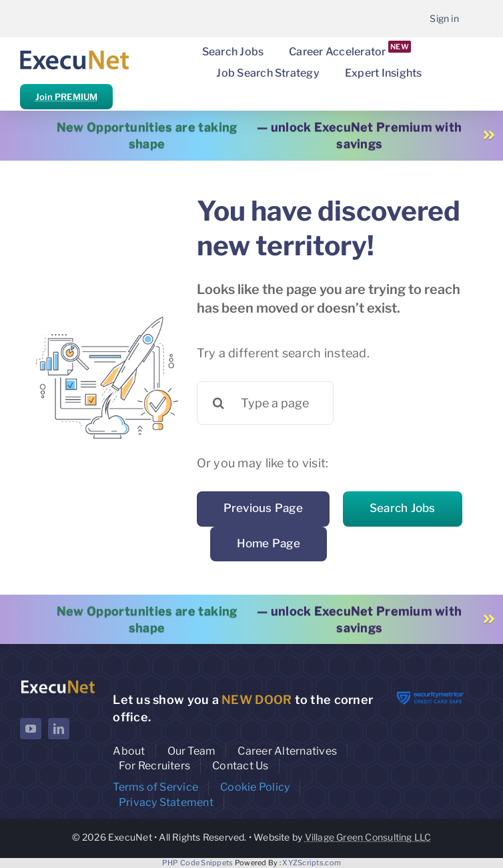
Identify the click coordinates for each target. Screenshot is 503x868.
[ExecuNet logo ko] (57, 683)
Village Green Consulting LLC (368, 837)
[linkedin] (58, 728)
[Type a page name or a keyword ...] (265, 403)
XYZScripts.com (311, 862)
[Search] (218, 403)
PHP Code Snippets (197, 862)
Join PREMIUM (66, 96)
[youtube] (30, 728)
